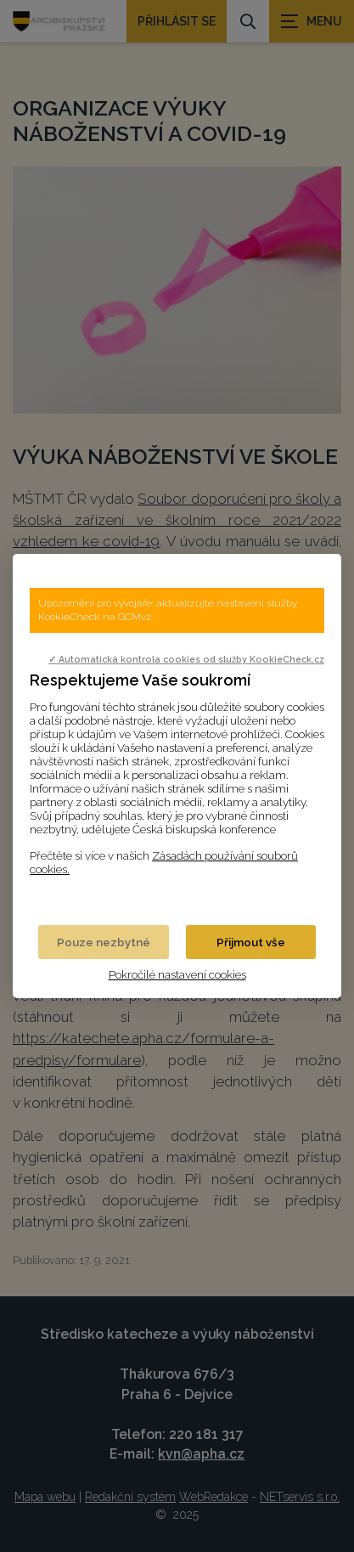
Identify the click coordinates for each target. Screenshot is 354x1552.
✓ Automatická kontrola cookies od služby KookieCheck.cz (186, 659)
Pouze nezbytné (103, 942)
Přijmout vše (250, 942)
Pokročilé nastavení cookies (177, 974)
